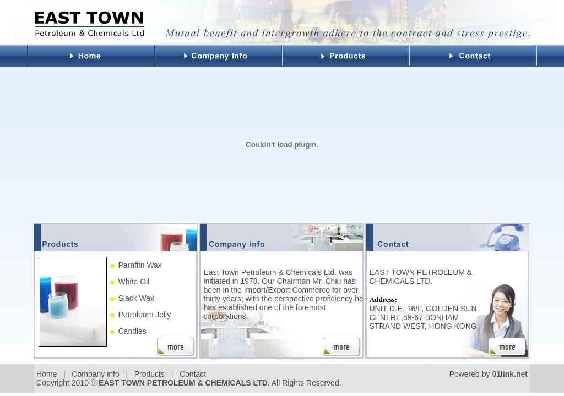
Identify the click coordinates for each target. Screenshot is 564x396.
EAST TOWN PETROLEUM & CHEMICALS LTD (183, 382)
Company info (95, 374)
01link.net (510, 374)
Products (149, 374)
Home (46, 374)
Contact (193, 374)
